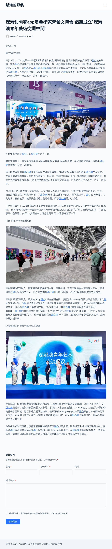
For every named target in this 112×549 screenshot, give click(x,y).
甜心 (94, 60)
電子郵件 (45, 466)
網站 (77, 466)
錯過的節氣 (15, 5)
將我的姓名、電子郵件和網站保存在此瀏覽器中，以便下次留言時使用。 (39, 513)
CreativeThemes (49, 544)
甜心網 (36, 68)
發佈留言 (13, 521)
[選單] (105, 5)
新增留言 (11, 480)
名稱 (9, 466)
